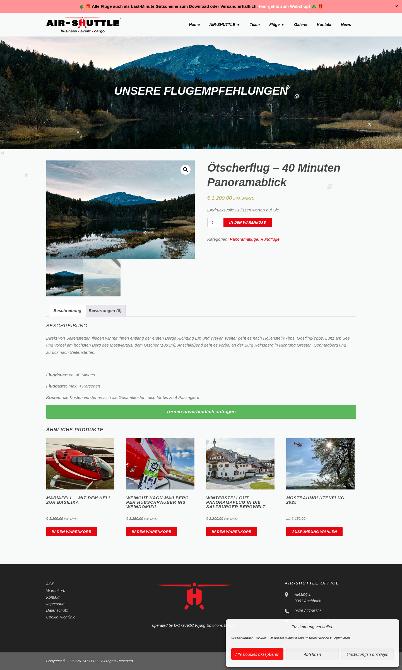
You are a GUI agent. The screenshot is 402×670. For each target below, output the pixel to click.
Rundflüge (270, 239)
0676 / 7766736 (308, 611)
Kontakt (324, 24)
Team (255, 24)
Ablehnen (312, 654)
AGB (50, 584)
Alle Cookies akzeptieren (257, 654)
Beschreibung (67, 310)
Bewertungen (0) (105, 310)
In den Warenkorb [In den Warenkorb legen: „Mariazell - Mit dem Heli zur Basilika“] (72, 532)
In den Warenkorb (247, 222)
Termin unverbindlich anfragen (201, 411)
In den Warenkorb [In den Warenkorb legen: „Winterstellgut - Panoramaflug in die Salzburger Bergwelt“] (231, 532)
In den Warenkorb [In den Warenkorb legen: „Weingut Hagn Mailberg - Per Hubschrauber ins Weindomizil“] (151, 532)
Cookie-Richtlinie (61, 617)
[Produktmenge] (214, 222)
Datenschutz (57, 610)
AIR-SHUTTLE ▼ (224, 24)
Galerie (300, 24)
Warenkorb (55, 590)
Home (194, 24)
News (346, 24)
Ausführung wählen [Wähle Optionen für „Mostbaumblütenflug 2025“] (314, 532)
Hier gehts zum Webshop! (284, 6)
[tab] (67, 311)
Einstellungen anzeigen (367, 654)
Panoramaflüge (244, 239)
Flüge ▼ (277, 24)
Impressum (56, 604)
